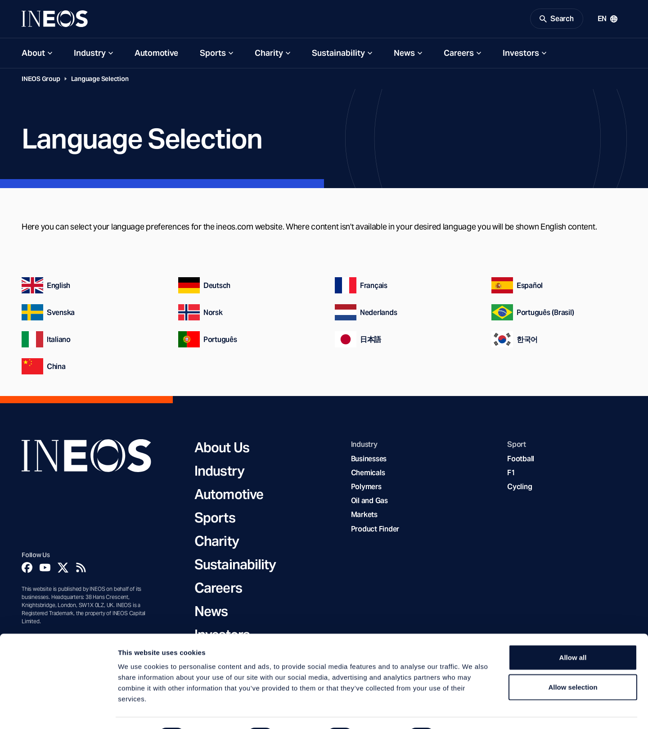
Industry (90, 55)
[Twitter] (63, 569)
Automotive (156, 55)
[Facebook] (27, 569)
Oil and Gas (369, 503)
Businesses (369, 460)
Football (520, 460)
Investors (521, 55)
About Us (221, 449)
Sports (213, 55)
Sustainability (338, 55)
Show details (472, 711)
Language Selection (100, 80)
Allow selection (572, 663)
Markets (364, 517)
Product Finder (375, 530)
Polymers (366, 488)
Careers (459, 55)
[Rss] (81, 569)
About (33, 55)
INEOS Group (41, 80)
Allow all (573, 633)
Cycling (519, 488)
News (404, 55)
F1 (511, 474)
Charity (269, 55)
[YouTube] (45, 569)
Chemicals (368, 474)
